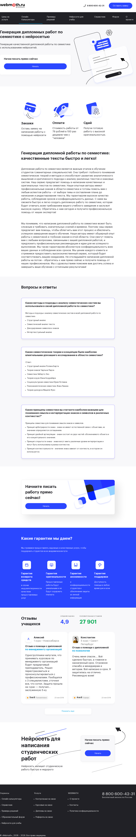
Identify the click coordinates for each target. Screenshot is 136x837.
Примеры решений (51, 18)
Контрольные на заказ (46, 799)
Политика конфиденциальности (84, 811)
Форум (115, 17)
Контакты (74, 805)
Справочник (99, 17)
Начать (35, 66)
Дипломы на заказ (44, 811)
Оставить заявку (120, 6)
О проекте (129, 18)
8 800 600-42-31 (95, 6)
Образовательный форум (13, 817)
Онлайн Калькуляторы (28, 18)
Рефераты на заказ (44, 817)
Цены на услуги (5, 18)
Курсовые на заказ (44, 805)
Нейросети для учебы (76, 18)
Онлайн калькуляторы (11, 799)
